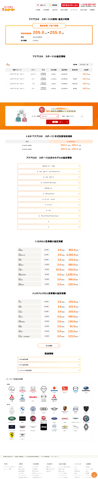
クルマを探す (35, 427)
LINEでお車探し (35, 435)
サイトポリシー (84, 476)
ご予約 (75, 429)
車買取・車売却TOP (8, 417)
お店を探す (55, 10)
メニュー (76, 427)
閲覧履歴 (54, 5)
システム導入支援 (89, 443)
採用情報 (92, 10)
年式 (63, 116)
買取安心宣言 (21, 429)
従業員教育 (61, 443)
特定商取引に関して (44, 476)
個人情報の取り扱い (34, 476)
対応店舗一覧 (77, 431)
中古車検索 (46, 10)
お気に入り (43, 5)
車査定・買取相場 (19, 417)
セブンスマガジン (89, 437)
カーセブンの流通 (63, 433)
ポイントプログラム (22, 435)
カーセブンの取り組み (63, 437)
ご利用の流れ (77, 437)
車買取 (38, 10)
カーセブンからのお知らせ (9, 427)
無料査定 (20, 427)
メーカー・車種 (36, 116)
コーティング (74, 10)
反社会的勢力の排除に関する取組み (71, 476)
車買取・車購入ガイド (90, 439)
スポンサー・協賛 (89, 429)
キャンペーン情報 (7, 429)
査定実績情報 (21, 431)
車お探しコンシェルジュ (37, 433)
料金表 (76, 433)
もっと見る (49, 312)
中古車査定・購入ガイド (23, 437)
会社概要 (87, 427)
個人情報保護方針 (24, 476)
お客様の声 (48, 431)
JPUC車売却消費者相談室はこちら (66, 450)
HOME (5, 424)
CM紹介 (87, 431)
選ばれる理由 (64, 10)
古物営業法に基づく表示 (56, 476)
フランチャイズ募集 (89, 441)
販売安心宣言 (35, 431)
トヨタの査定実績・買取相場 (32, 417)
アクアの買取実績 (45, 417)
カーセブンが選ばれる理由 (65, 427)
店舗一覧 (48, 427)
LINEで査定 (21, 433)
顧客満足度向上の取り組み (65, 441)
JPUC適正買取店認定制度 (64, 439)
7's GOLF (87, 435)
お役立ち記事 (83, 10)
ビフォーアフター (78, 435)
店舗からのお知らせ (50, 429)
